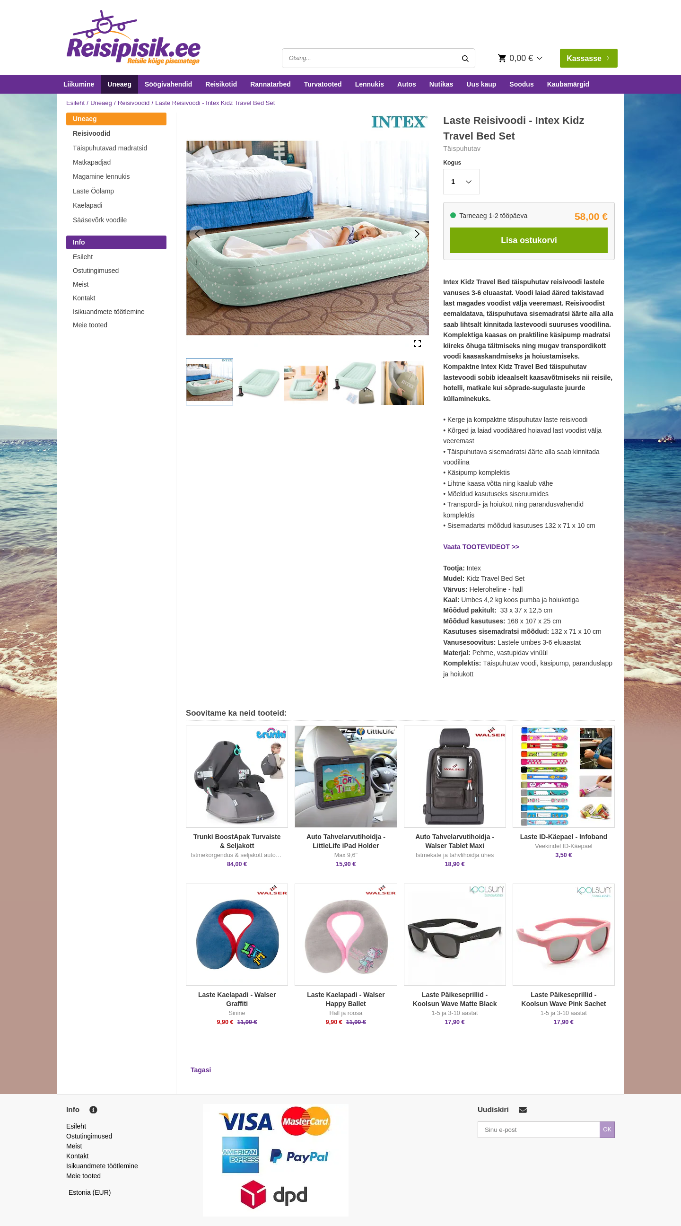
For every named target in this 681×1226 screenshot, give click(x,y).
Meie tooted (90, 325)
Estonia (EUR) (90, 1192)
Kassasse (588, 58)
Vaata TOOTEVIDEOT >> (481, 547)
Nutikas (441, 84)
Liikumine (78, 84)
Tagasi (201, 1070)
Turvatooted (323, 84)
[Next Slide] (417, 234)
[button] (209, 381)
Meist (80, 284)
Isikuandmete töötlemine (109, 311)
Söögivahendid (168, 84)
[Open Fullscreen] (417, 344)
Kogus (452, 162)
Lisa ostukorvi (529, 240)
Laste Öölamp (93, 191)
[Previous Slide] (197, 234)
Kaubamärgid (568, 84)
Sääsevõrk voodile (100, 220)
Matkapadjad (92, 162)
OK (607, 1129)
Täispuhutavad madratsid (110, 148)
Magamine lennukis (101, 176)
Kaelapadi (87, 205)
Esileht (75, 102)
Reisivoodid (133, 102)
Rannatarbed (270, 84)
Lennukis (369, 84)
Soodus (521, 84)
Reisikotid (221, 84)
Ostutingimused (96, 270)
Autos (406, 84)
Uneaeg (119, 84)
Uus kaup (481, 84)
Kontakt (84, 298)
